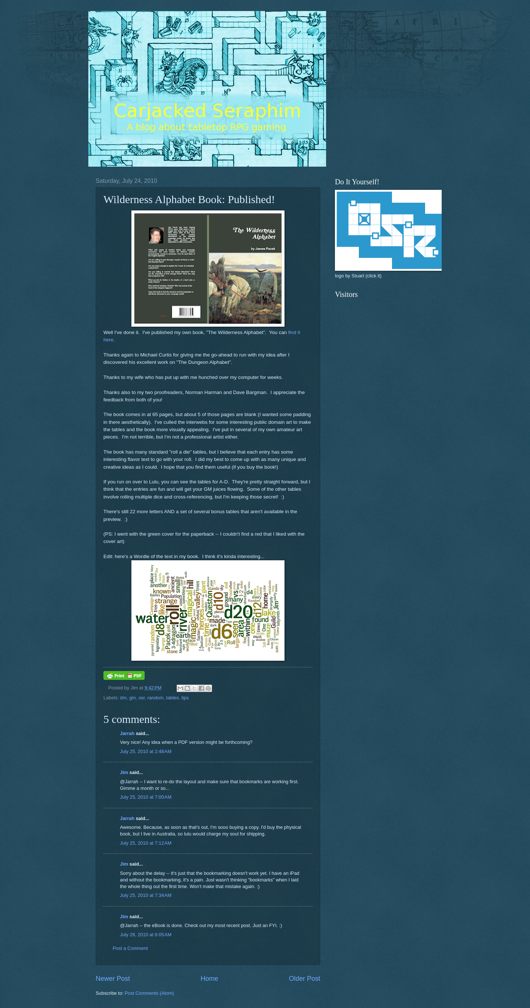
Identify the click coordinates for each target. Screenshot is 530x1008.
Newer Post (113, 978)
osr (141, 697)
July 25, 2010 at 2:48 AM (146, 751)
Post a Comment (130, 948)
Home (209, 978)
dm (123, 697)
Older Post (304, 978)
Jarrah (127, 733)
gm (132, 697)
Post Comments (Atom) (149, 993)
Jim (124, 772)
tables (172, 697)
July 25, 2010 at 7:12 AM (146, 843)
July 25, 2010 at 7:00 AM (146, 797)
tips (185, 697)
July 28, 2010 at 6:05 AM (146, 934)
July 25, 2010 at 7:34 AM (146, 895)
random (156, 697)
